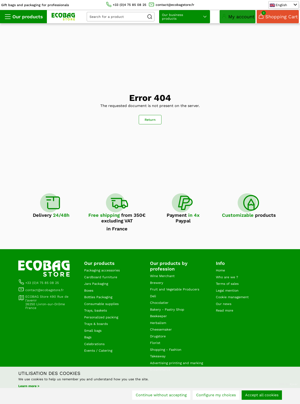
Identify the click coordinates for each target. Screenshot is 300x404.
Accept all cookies (261, 396)
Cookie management (234, 301)
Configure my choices (216, 396)
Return (150, 120)
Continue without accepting (161, 396)
